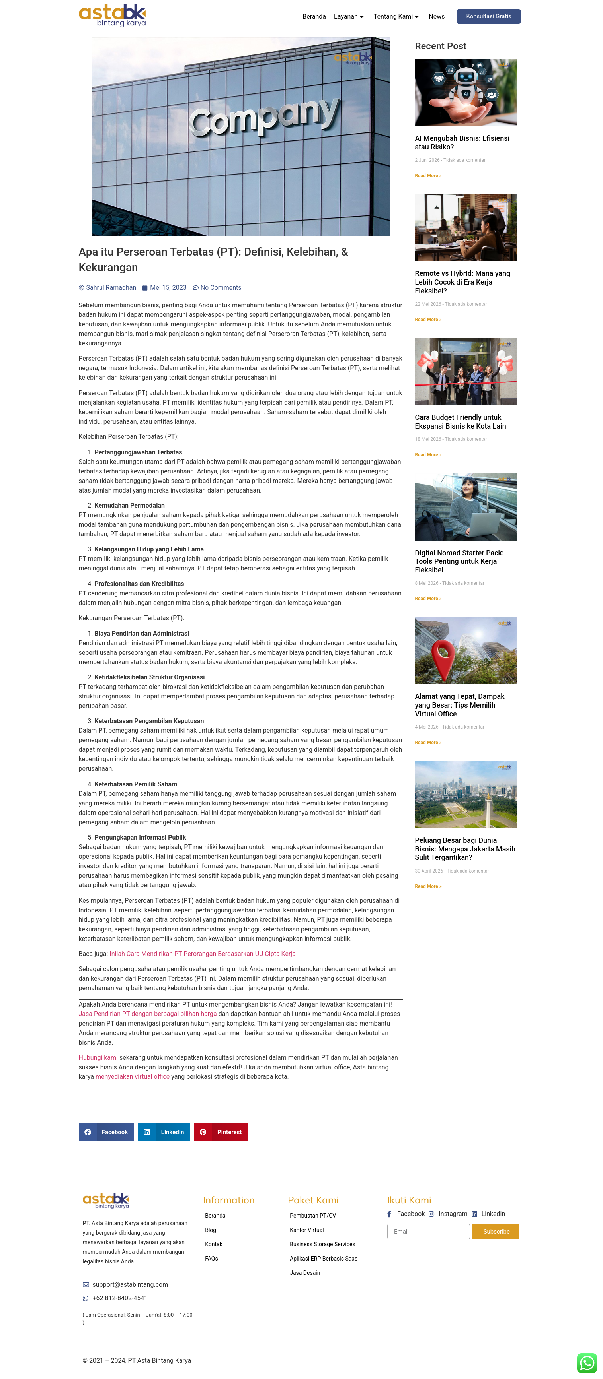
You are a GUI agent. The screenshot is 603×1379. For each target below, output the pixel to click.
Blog (210, 1230)
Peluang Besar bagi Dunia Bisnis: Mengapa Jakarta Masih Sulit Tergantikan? (465, 848)
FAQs (211, 1258)
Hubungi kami (98, 1057)
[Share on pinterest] (221, 1132)
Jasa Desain (305, 1273)
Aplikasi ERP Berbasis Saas (323, 1258)
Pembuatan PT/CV (313, 1215)
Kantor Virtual (307, 1230)
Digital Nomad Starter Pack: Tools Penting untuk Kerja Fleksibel (459, 561)
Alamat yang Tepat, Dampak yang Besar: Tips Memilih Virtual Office (459, 705)
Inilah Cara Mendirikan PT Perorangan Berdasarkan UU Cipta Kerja (202, 954)
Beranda (314, 16)
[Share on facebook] (106, 1132)
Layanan (349, 16)
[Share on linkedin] (164, 1132)
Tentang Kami (396, 16)
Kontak (213, 1244)
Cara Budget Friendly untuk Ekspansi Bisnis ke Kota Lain (460, 421)
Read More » (428, 175)
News (437, 16)
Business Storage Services (322, 1244)
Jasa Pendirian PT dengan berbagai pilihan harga (148, 1014)
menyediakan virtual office (133, 1076)
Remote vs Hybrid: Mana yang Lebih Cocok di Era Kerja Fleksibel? (462, 282)
